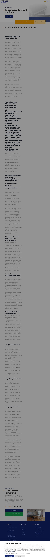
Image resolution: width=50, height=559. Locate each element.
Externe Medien (15, 553)
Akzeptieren (9, 556)
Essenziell (8, 553)
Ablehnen (20, 556)
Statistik (22, 553)
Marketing (28, 553)
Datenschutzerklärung (11, 551)
